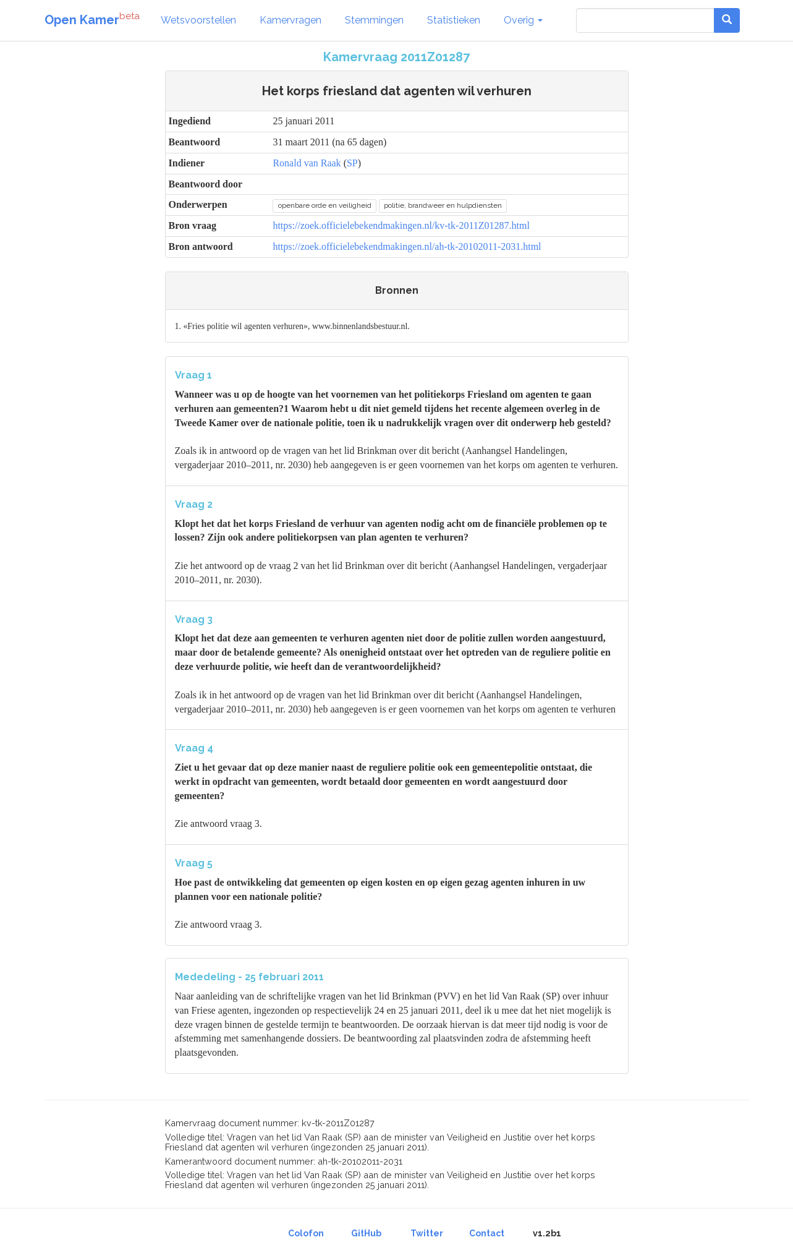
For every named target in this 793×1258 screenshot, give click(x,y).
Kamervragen (290, 20)
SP (352, 163)
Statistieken (453, 20)
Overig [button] (523, 20)
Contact (486, 1233)
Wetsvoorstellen (198, 20)
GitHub (366, 1233)
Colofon (306, 1233)
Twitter (426, 1233)
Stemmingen (374, 20)
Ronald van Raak (307, 163)
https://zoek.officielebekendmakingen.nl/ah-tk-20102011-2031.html (407, 246)
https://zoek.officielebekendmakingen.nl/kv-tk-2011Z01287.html (401, 225)
